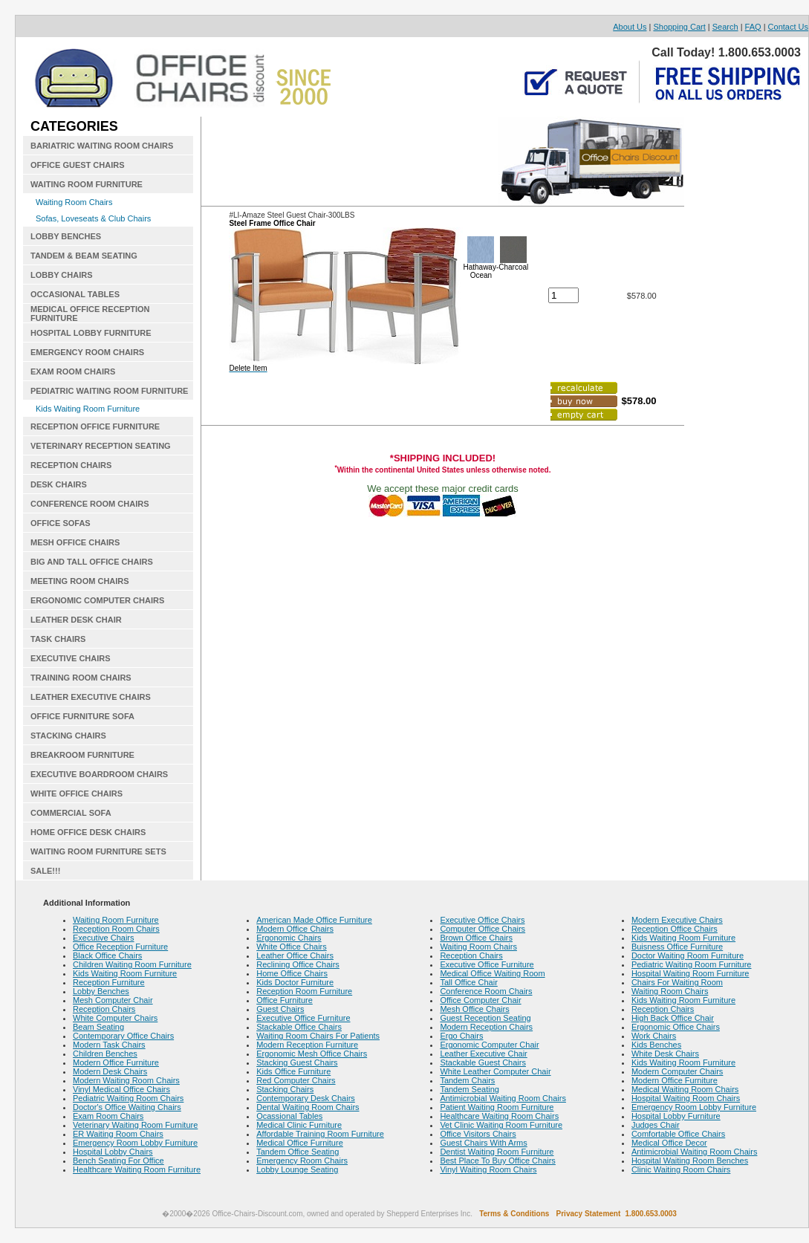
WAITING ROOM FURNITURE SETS (98, 851)
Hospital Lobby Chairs (113, 1151)
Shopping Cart (679, 26)
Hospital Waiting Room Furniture (690, 973)
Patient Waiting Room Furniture (496, 1107)
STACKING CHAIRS (68, 735)
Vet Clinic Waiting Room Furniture (501, 1124)
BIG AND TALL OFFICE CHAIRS (91, 561)
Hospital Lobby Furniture (676, 1115)
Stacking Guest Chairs (296, 1062)
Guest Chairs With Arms (483, 1142)
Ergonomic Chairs (288, 937)
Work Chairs (653, 1035)
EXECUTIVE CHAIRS (70, 658)
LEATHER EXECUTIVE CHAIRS (90, 696)
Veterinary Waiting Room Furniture (135, 1124)
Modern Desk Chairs (110, 1071)
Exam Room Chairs (108, 1115)
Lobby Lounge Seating (297, 1169)
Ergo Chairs (461, 1035)
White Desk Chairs (665, 1053)
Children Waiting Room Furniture (132, 964)
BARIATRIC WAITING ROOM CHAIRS (101, 145)
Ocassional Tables (289, 1115)
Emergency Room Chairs (302, 1160)
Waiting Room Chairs (74, 202)
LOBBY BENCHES (65, 236)
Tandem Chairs (467, 1080)
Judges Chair (655, 1124)
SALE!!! (45, 870)
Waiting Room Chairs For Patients (318, 1035)
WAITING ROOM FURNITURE (86, 184)
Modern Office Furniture (116, 1062)
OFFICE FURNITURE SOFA (82, 716)
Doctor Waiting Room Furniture (687, 955)
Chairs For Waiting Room (677, 982)
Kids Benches (656, 1044)
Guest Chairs (280, 1009)
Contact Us (788, 26)
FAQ (753, 26)
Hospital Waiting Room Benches (689, 1160)
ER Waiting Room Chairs (118, 1133)
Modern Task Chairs (109, 1044)
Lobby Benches (101, 991)
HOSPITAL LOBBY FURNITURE (91, 332)
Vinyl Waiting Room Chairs (488, 1169)
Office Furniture (284, 1000)
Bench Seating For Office (118, 1160)
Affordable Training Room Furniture (320, 1133)
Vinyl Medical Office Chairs (121, 1089)
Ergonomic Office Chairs (675, 1026)
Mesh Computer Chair (113, 1000)
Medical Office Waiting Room (492, 973)
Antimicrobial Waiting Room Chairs (503, 1098)
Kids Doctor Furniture (295, 982)
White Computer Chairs (115, 1017)
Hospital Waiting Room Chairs (685, 1098)
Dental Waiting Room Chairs (307, 1107)
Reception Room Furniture (304, 991)
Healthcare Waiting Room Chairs (499, 1115)
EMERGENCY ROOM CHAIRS (87, 352)
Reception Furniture (109, 982)
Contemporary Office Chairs (123, 1035)
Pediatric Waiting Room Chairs (128, 1098)
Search (725, 26)
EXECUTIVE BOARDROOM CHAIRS (99, 774)
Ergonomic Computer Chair (489, 1044)
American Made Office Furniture (314, 919)
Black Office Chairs (107, 955)
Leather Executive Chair (483, 1053)
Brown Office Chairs (476, 937)
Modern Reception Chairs (486, 1026)
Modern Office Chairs (295, 928)
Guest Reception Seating (485, 1017)
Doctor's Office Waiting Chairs (127, 1107)
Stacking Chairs (284, 1089)
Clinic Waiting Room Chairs (680, 1169)
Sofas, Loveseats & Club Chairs (93, 218)
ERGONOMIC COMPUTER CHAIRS (97, 600)
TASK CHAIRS (57, 639)
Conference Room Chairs (486, 991)
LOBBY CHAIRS (61, 274)
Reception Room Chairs (116, 928)
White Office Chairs (291, 946)
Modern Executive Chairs (677, 919)
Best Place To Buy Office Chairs (498, 1160)
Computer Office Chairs (482, 928)
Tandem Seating (469, 1089)
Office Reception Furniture (120, 946)
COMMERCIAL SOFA (70, 812)
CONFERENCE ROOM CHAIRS (89, 503)
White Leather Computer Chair (495, 1071)
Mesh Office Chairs (474, 1009)
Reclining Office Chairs (297, 964)
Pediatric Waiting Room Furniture (691, 964)
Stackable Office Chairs (299, 1026)
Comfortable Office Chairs (678, 1133)
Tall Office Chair (468, 982)
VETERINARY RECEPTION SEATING (100, 445)
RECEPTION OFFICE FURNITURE (95, 426)
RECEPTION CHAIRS (70, 465)
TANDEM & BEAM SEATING (83, 255)
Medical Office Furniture (299, 1142)
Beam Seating (98, 1026)
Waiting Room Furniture (116, 919)
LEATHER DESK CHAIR (76, 619)
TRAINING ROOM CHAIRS (80, 677)
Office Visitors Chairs (478, 1133)
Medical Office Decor (669, 1142)
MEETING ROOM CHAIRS (79, 581)
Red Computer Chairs (295, 1080)
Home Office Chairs (292, 973)
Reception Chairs (104, 1009)
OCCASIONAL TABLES (75, 294)
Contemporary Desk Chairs (305, 1098)
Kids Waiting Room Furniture (88, 408)
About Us (629, 26)
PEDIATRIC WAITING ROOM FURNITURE (109, 390)
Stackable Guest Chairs (483, 1062)
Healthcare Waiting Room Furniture (137, 1169)
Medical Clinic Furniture (299, 1124)
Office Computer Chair (480, 1000)
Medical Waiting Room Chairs (684, 1089)
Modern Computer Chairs (677, 1071)
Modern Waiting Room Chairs (126, 1080)
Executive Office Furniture (303, 1017)
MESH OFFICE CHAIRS (75, 542)
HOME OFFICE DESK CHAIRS (88, 832)
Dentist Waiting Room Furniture (496, 1151)
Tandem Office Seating (297, 1151)
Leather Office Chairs (295, 955)
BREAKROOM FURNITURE (82, 754)
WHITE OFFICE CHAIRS (76, 793)
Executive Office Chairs (482, 919)
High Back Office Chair (672, 1017)
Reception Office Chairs (674, 928)
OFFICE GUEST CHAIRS (77, 164)
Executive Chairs (103, 937)
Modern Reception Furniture (307, 1044)
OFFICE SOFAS (60, 523)
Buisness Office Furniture (677, 946)
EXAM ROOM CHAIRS (72, 371)
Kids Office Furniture (293, 1071)
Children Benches (105, 1053)
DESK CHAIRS (58, 484)
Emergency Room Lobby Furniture (135, 1142)
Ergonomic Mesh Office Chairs (311, 1053)
